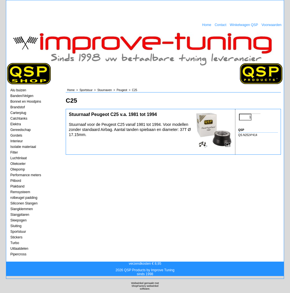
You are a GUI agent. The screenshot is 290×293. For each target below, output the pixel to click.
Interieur (16, 141)
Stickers (16, 237)
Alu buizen (18, 90)
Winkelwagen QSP (244, 25)
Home (206, 25)
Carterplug (18, 113)
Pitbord (15, 181)
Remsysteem (20, 192)
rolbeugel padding (23, 198)
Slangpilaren (19, 215)
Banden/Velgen (21, 96)
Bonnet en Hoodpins (25, 102)
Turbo (14, 243)
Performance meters (25, 175)
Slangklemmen (21, 209)
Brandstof (17, 107)
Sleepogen (18, 220)
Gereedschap (20, 130)
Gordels (16, 135)
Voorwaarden (271, 25)
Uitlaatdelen (19, 249)
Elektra (15, 124)
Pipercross (18, 254)
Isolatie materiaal (23, 147)
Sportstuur (18, 232)
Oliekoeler (18, 164)
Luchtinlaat (18, 158)
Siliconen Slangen (24, 203)
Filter (14, 152)
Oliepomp (17, 169)
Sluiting (16, 226)
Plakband (17, 186)
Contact (220, 25)
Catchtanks (18, 118)
